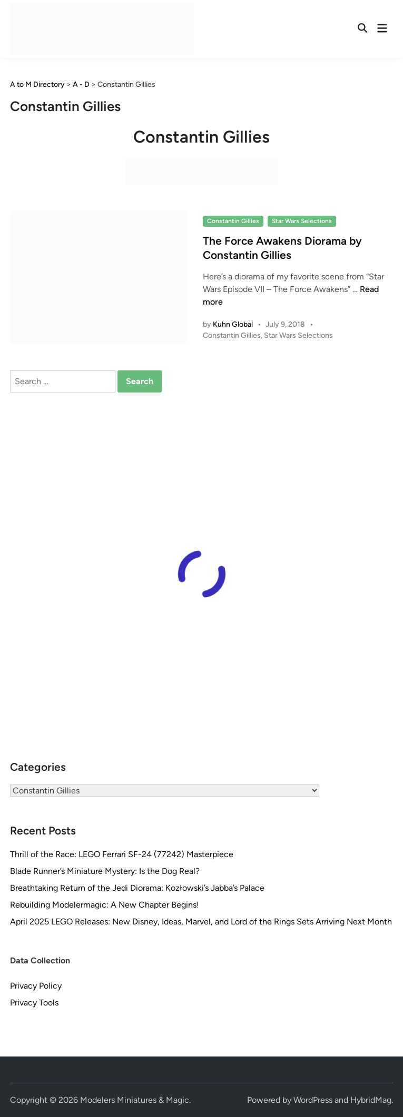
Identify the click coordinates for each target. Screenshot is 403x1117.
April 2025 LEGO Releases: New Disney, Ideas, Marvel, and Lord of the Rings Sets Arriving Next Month (201, 922)
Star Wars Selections (302, 221)
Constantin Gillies (233, 221)
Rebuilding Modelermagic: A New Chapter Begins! (104, 905)
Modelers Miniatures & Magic (134, 1100)
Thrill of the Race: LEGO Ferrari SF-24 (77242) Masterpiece (121, 854)
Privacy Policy (36, 986)
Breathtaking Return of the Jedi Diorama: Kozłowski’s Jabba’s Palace (137, 888)
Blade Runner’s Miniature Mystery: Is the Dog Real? (105, 871)
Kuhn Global (233, 324)
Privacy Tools (34, 1003)
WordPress (312, 1100)
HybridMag (370, 1100)
